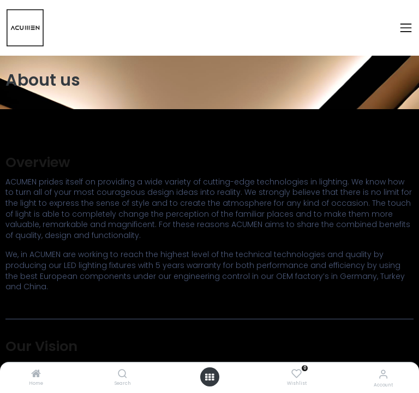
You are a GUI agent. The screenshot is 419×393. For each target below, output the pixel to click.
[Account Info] (383, 374)
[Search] (122, 374)
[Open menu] (209, 377)
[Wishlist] (296, 373)
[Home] (36, 374)
